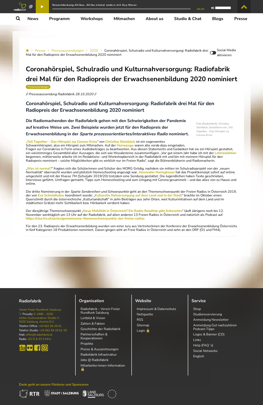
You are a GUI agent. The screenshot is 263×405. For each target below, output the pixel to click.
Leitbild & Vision (93, 318)
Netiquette (145, 314)
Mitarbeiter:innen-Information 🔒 (103, 367)
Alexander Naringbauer (157, 172)
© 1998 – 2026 (43, 314)
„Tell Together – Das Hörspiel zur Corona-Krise (61, 141)
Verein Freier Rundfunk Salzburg (40, 310)
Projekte (87, 343)
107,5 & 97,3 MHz (39, 339)
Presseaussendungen (68, 50)
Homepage (125, 145)
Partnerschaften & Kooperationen (94, 336)
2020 (94, 50)
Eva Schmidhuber (51, 195)
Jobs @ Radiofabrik (94, 360)
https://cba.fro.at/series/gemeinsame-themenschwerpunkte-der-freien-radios (85, 218)
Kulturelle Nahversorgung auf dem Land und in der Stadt (138, 195)
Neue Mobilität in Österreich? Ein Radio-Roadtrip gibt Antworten (132, 211)
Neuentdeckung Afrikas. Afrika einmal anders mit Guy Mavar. (95, 5)
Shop (197, 309)
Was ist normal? (39, 168)
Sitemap (143, 325)
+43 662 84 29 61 (50, 326)
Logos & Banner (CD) (209, 334)
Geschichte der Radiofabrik (100, 329)
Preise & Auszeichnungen (100, 349)
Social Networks (205, 351)
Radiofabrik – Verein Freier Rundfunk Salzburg (100, 311)
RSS (140, 319)
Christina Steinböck (120, 141)
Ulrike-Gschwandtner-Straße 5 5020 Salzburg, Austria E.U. (39, 320)
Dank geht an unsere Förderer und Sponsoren (53, 384)
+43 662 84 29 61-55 (53, 330)
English (198, 356)
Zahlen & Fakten (93, 323)
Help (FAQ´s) (203, 345)
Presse (40, 50)
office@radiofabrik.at (39, 335)
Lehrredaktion (225, 153)
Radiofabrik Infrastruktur (99, 354)
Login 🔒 (143, 330)
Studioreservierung (207, 314)
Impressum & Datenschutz (156, 309)
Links (197, 340)
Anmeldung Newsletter (211, 319)
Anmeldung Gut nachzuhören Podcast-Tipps (215, 327)
